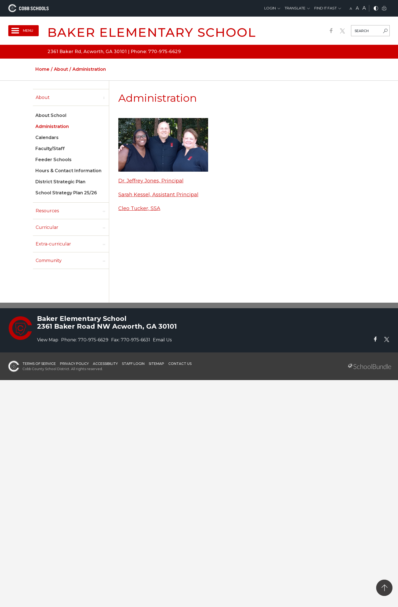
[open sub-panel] (103, 97)
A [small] (351, 8)
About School (50, 115)
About (43, 97)
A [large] (364, 8)
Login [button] (270, 8)
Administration (52, 126)
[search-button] (385, 31)
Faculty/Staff (50, 148)
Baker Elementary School (151, 32)
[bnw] (376, 8)
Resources (47, 210)
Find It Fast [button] (325, 8)
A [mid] (357, 8)
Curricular (47, 227)
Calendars (47, 137)
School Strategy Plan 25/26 (66, 192)
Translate (295, 8)
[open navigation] (23, 30)
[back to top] (384, 588)
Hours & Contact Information (68, 170)
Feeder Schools (53, 159)
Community (49, 260)
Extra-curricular (53, 244)
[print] (384, 8)
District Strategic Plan (60, 181)
